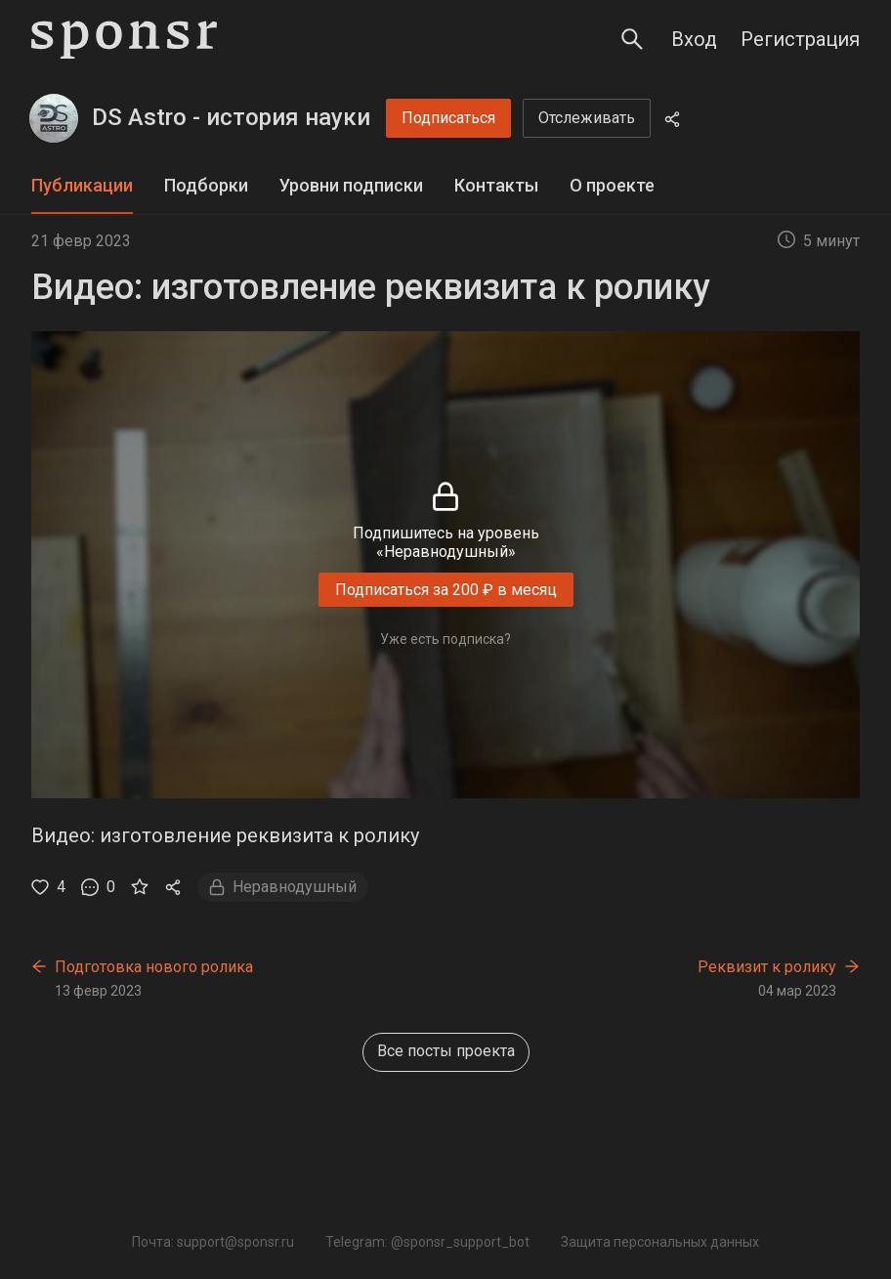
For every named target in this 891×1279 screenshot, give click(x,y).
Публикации (82, 185)
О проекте (612, 185)
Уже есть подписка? (445, 639)
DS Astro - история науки (231, 117)
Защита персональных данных (660, 1242)
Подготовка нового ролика (154, 967)
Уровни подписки (351, 185)
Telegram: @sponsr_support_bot (427, 1242)
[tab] (82, 186)
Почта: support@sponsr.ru (213, 1242)
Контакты (496, 185)
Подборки (206, 185)
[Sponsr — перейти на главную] (124, 40)
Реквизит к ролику (767, 967)
